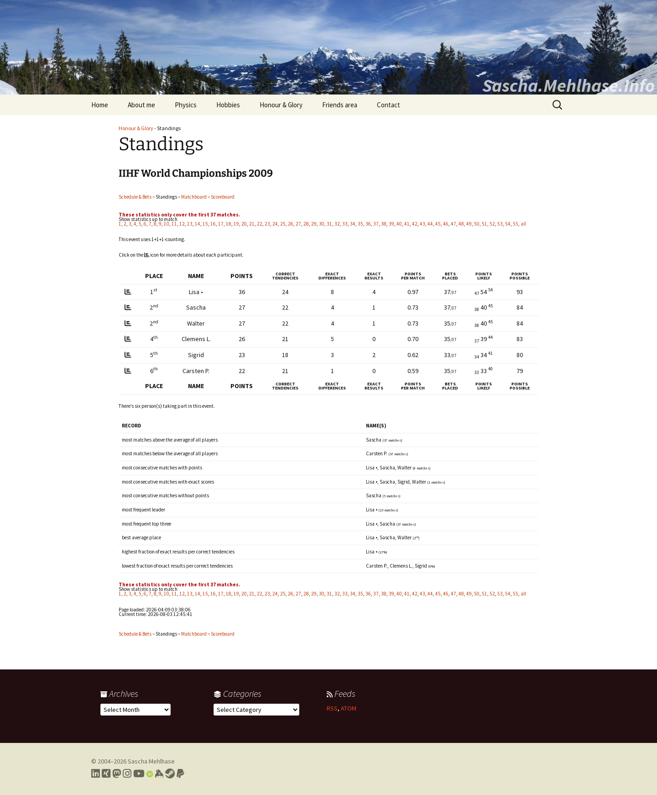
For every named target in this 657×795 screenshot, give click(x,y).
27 (298, 224)
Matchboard (194, 197)
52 (492, 224)
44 (430, 224)
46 (445, 224)
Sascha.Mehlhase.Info (568, 85)
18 (228, 224)
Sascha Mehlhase (151, 761)
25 (283, 224)
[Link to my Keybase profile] (159, 773)
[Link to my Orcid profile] (149, 773)
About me (141, 104)
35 (360, 224)
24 (275, 224)
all (523, 224)
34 (352, 224)
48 (461, 224)
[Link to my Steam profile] (170, 773)
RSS (332, 708)
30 (321, 224)
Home (99, 104)
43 (422, 224)
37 (376, 224)
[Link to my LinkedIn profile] (95, 773)
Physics (186, 104)
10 (166, 224)
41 (407, 224)
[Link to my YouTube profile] (139, 773)
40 (399, 224)
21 (252, 224)
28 (306, 224)
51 (484, 224)
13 (190, 224)
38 (383, 224)
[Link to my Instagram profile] (127, 773)
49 (469, 224)
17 (221, 224)
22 (259, 224)
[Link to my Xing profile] (106, 773)
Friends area (339, 104)
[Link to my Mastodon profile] (116, 773)
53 (500, 224)
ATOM (348, 708)
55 (515, 224)
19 (236, 224)
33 (345, 224)
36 (368, 224)
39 (391, 224)
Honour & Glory (281, 104)
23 (267, 224)
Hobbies (228, 104)
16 (213, 224)
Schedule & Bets (135, 197)
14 (197, 224)
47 (453, 224)
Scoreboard (223, 197)
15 (205, 224)
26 (290, 224)
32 (337, 224)
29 (314, 224)
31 (329, 224)
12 (182, 224)
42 (414, 224)
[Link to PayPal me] (180, 773)
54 (508, 224)
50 (477, 224)
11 (174, 224)
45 (438, 224)
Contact (388, 104)
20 (244, 224)
